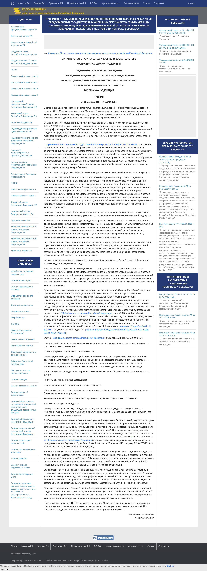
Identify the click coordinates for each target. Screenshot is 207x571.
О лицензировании (20, 311)
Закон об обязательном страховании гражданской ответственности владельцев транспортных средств (23, 407)
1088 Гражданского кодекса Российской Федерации (86, 313)
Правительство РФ (76, 3)
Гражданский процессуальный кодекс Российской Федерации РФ (24, 104)
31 (132, 437)
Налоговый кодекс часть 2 (23, 196)
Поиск (14, 546)
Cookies (170, 566)
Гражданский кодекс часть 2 (24, 82)
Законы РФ (39, 3)
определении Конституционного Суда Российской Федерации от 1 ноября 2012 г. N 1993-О (92, 144)
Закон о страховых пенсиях (24, 386)
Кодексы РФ (24, 3)
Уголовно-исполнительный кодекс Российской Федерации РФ (23, 229)
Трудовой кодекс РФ (20, 220)
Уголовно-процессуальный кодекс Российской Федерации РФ (23, 241)
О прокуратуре (18, 317)
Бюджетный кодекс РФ (22, 36)
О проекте (159, 3)
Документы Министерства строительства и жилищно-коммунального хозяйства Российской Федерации (100, 53)
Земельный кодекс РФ (21, 122)
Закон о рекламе (19, 458)
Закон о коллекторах (21, 280)
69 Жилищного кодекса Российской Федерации (68, 440)
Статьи (146, 3)
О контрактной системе (22, 345)
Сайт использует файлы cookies (93, 561)
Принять (4, 569)
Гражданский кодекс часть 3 (24, 88)
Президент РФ (56, 3)
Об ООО (15, 324)
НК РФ (14, 183)
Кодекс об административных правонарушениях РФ (21, 153)
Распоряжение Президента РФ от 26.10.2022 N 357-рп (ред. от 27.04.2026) (175, 160)
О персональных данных (23, 339)
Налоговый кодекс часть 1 (23, 189)
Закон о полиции (19, 379)
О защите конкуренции (22, 305)
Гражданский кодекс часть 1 (24, 76)
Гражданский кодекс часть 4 (24, 95)
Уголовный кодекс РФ (21, 251)
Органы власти (131, 3)
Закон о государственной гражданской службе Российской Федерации (23, 431)
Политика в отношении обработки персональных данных (49, 561)
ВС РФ (93, 3)
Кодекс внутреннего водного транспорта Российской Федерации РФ (24, 141)
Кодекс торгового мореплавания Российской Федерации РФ (24, 165)
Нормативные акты (110, 3)
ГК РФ (14, 70)
